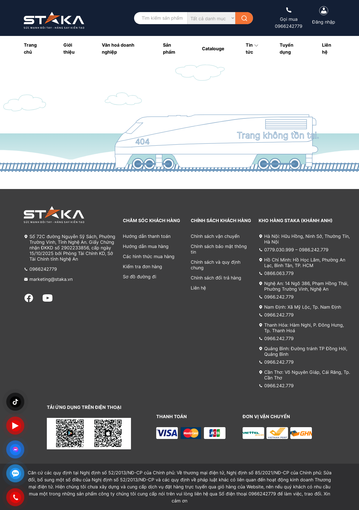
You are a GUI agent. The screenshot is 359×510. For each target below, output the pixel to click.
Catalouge (213, 48)
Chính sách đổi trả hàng (216, 278)
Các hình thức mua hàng (148, 256)
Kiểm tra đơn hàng (142, 266)
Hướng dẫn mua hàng (146, 246)
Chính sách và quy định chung (215, 264)
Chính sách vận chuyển (215, 236)
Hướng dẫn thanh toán (147, 236)
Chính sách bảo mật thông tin (219, 249)
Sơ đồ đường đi (139, 276)
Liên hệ (198, 288)
